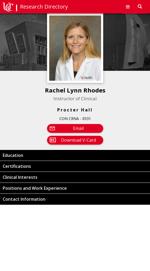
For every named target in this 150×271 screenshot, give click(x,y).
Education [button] (13, 155)
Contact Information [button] (24, 199)
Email (78, 128)
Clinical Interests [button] (20, 177)
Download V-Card (78, 140)
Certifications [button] (17, 166)
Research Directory (44, 6)
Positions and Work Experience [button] (35, 188)
